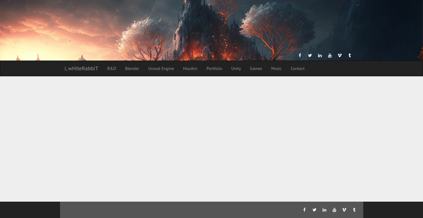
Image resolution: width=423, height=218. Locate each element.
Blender (132, 68)
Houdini (190, 68)
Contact (297, 68)
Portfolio (214, 68)
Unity (236, 68)
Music (276, 68)
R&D (111, 68)
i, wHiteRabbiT (81, 68)
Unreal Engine (161, 68)
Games (256, 68)
